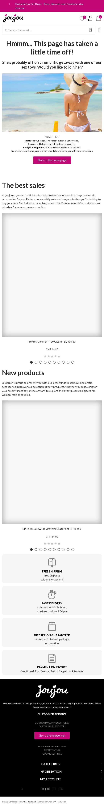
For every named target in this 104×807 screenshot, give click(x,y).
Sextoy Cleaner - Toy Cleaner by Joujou (52, 341)
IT (55, 788)
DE (49, 788)
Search (90, 30)
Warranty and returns (52, 746)
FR (42, 788)
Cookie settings (52, 753)
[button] (52, 160)
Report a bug (52, 750)
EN (61, 788)
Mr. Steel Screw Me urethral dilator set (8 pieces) (52, 528)
